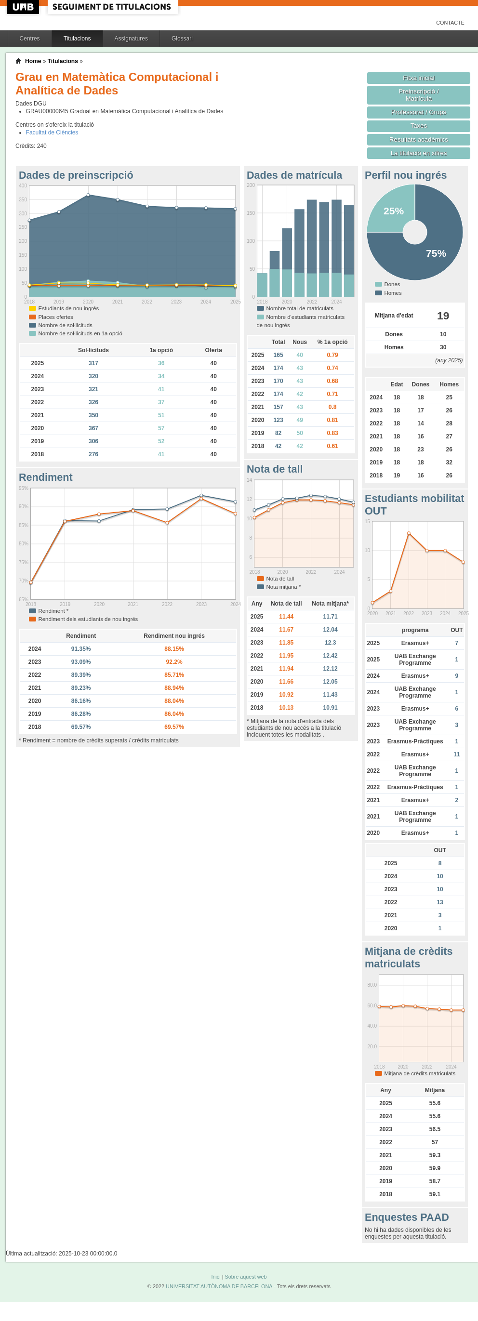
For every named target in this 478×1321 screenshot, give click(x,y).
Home (33, 61)
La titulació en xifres (419, 153)
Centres (30, 38)
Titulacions (77, 38)
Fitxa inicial (418, 77)
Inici (215, 1277)
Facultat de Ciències (52, 132)
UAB (24, 7)
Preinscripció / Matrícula (419, 95)
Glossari (182, 38)
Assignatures (131, 38)
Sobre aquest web (245, 1277)
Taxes (419, 125)
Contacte (450, 23)
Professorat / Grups (418, 112)
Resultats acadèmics (418, 139)
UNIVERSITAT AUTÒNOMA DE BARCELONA (219, 1286)
